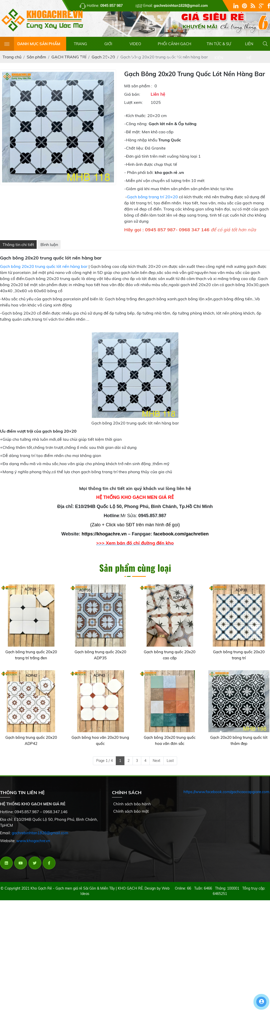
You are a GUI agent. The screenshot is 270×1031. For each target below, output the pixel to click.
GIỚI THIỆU (108, 50)
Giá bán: (132, 98)
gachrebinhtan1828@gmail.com (40, 836)
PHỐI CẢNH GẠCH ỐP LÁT (174, 50)
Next (156, 764)
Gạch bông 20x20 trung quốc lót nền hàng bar (44, 270)
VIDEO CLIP (135, 50)
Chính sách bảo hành (132, 808)
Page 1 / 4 (104, 764)
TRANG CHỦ (80, 50)
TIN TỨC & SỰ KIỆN (219, 50)
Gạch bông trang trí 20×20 (152, 200)
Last (170, 764)
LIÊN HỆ (249, 50)
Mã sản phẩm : (138, 89)
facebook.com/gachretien (181, 537)
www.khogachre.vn (33, 844)
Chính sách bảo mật (131, 815)
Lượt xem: (133, 106)
